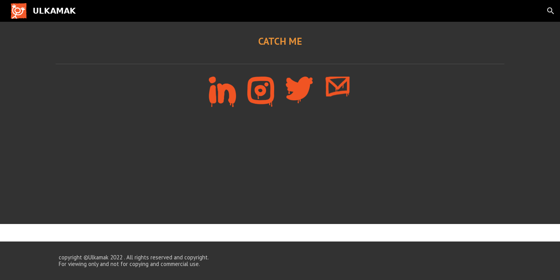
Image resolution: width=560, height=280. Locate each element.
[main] (280, 41)
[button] (550, 11)
